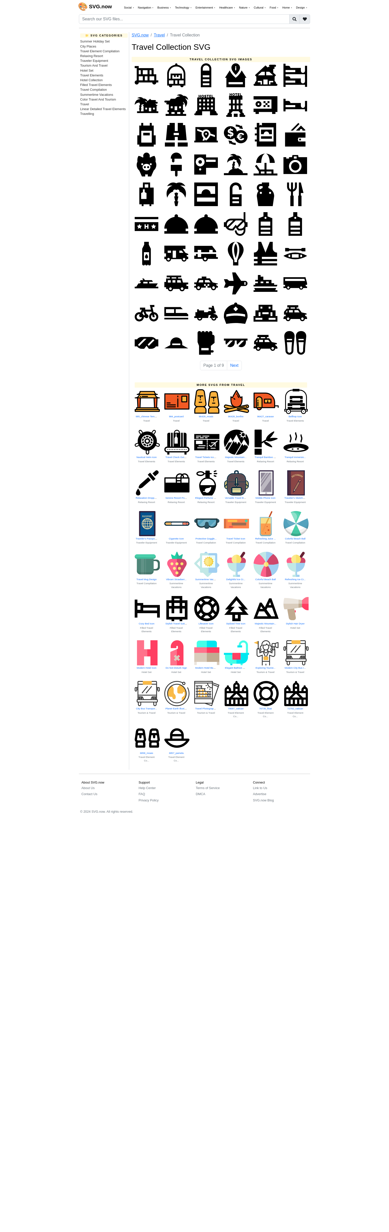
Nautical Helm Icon (146, 457)
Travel (84, 104)
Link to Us (260, 788)
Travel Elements (91, 75)
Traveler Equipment (94, 61)
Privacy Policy (149, 800)
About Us (88, 788)
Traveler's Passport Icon (149, 538)
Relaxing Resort (91, 56)
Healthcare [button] (226, 7)
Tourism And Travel (94, 65)
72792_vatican (295, 708)
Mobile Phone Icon (265, 497)
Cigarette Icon (176, 538)
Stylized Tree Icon (235, 623)
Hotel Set (86, 70)
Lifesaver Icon (206, 623)
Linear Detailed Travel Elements (103, 109)
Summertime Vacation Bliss (210, 579)
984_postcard (176, 416)
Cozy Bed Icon (146, 623)
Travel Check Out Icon (177, 457)
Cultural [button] (259, 7)
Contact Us (89, 794)
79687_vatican (236, 708)
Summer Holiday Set (95, 41)
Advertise (259, 794)
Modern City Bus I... (295, 667)
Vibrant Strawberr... (176, 579)
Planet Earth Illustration (177, 708)
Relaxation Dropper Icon (149, 497)
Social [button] (128, 7)
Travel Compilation (93, 90)
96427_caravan (265, 416)
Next (234, 365)
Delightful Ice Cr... (235, 579)
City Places (88, 46)
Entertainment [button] (205, 7)
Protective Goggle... (206, 538)
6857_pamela (176, 753)
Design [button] (301, 7)
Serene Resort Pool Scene (179, 497)
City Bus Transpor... (146, 708)
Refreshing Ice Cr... (295, 579)
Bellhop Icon (295, 416)
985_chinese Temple (147, 416)
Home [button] (286, 7)
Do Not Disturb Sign (176, 667)
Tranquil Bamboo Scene (267, 457)
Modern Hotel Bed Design (209, 667)
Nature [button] (243, 7)
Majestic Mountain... (235, 457)
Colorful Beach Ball (295, 538)
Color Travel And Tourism (98, 99)
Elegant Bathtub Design (237, 667)
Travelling (87, 114)
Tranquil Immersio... (295, 457)
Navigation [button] (145, 7)
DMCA (200, 794)
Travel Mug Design (146, 579)
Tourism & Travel (265, 672)
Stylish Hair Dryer (295, 623)
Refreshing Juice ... (265, 538)
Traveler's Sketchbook (296, 497)
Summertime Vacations (96, 95)
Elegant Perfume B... (206, 497)
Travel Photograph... (206, 708)
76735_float (265, 708)
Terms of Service (208, 788)
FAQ (142, 794)
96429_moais (206, 416)
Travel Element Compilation (100, 51)
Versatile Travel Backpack (239, 497)
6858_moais (146, 753)
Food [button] (273, 7)
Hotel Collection (91, 80)
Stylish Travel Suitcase (177, 623)
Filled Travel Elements (96, 85)
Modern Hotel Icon (146, 667)
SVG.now (140, 35)
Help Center (147, 788)
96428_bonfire (235, 416)
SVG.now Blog (263, 800)
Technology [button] (182, 7)
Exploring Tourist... (265, 667)
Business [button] (163, 7)
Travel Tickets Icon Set (207, 457)
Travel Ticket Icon (235, 538)
